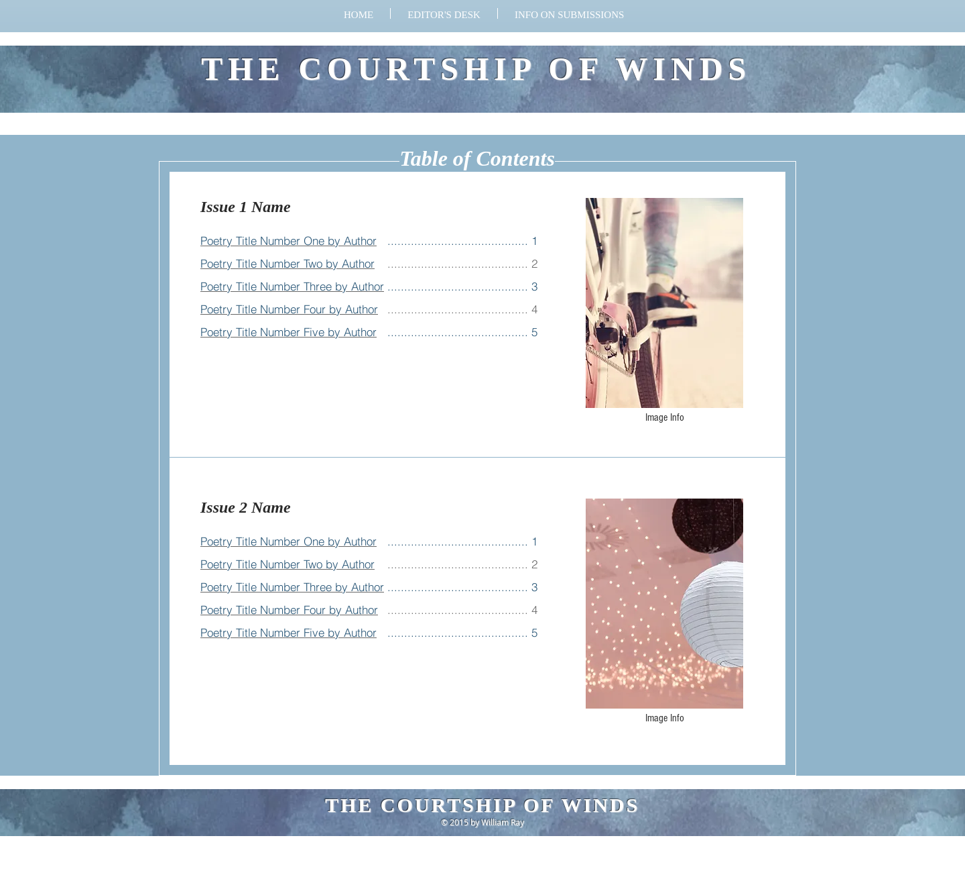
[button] (569, 13)
